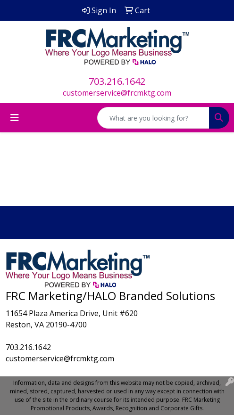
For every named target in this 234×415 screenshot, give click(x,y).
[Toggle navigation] (15, 117)
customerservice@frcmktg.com (117, 93)
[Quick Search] (153, 118)
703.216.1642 (117, 81)
